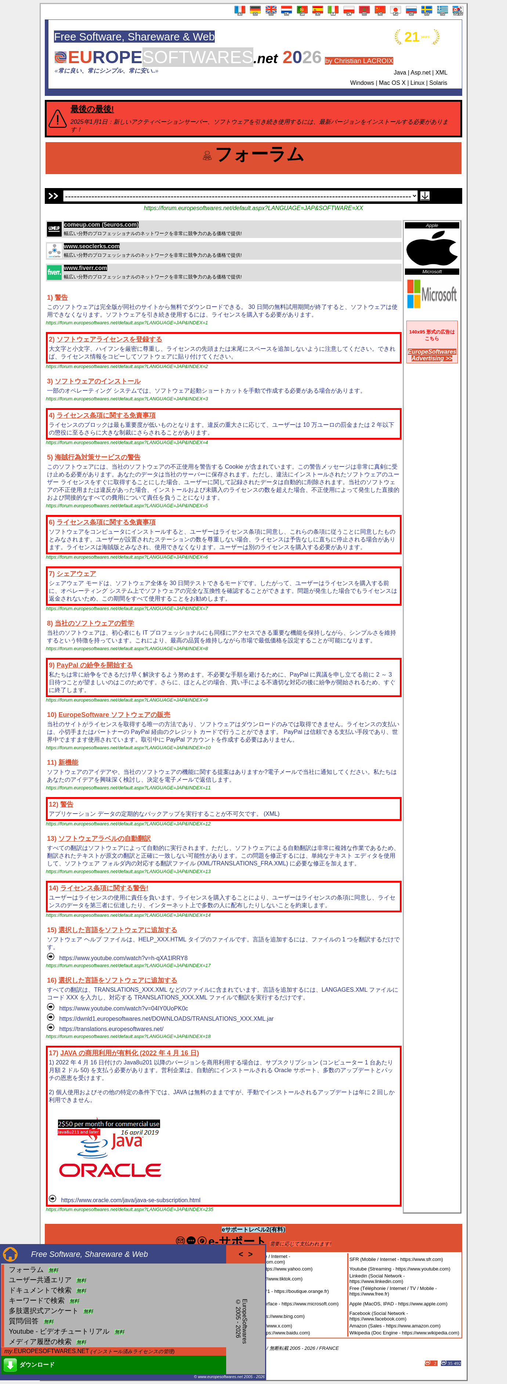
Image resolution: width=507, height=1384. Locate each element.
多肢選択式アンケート (44, 1311)
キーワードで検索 (37, 1300)
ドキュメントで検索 (40, 1290)
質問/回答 (24, 1321)
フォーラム (26, 1269)
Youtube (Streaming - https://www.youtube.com (399, 1269)
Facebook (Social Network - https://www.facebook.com (379, 1316)
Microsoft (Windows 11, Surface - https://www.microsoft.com (273, 1303)
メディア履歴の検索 (40, 1341)
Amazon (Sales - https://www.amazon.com (394, 1326)
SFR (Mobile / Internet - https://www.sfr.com (396, 1259)
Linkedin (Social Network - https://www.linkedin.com (377, 1278)
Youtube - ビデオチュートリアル (59, 1331)
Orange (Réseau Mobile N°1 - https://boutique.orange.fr (268, 1291)
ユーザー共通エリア (40, 1280)
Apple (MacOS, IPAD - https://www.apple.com (398, 1303)
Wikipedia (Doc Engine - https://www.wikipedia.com (404, 1333)
